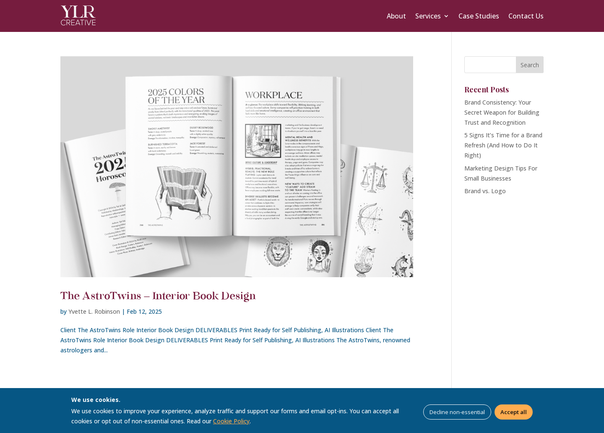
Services (428, 16)
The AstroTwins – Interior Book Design (158, 296)
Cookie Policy (231, 421)
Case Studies (478, 16)
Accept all (513, 412)
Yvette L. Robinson (94, 311)
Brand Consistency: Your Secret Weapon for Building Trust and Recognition (501, 112)
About (396, 16)
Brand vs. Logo (485, 191)
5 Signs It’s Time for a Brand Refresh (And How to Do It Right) (503, 145)
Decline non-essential (457, 412)
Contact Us (526, 16)
